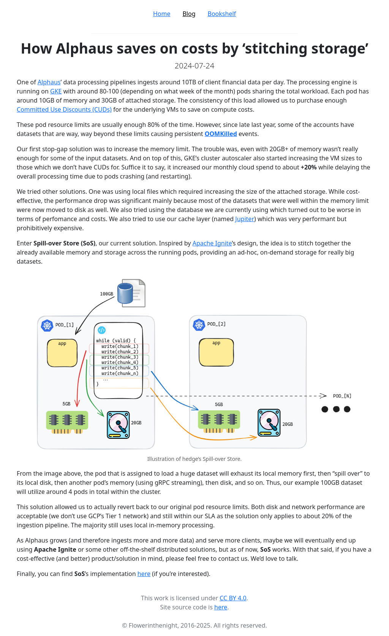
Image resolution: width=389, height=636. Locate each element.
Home (162, 13)
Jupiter (244, 219)
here (144, 574)
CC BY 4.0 (233, 598)
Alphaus (49, 82)
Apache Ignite (212, 243)
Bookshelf (222, 13)
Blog (188, 13)
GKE (56, 91)
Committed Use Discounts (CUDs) (64, 109)
